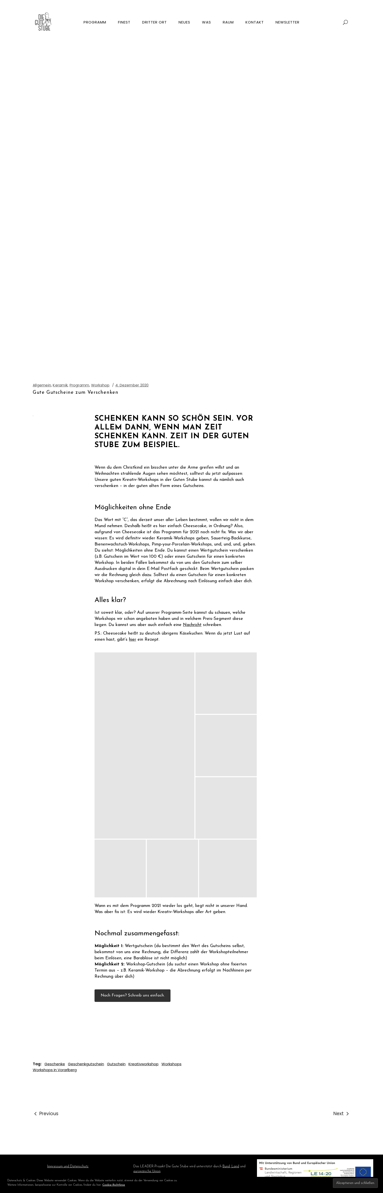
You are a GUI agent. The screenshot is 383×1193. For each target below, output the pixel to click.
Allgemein (42, 385)
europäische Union (146, 1171)
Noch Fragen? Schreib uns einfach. (133, 995)
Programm (79, 385)
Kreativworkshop (143, 1063)
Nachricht (192, 625)
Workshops (171, 1063)
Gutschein (116, 1063)
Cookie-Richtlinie (113, 1184)
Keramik (60, 385)
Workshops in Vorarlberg (55, 1069)
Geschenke (54, 1063)
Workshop (100, 385)
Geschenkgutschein (86, 1063)
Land (235, 1166)
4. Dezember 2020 (132, 385)
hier (132, 639)
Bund (226, 1166)
